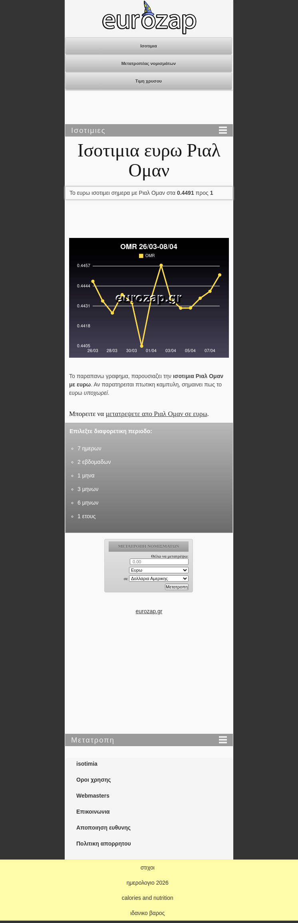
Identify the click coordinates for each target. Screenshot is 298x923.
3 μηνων (87, 489)
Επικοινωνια (93, 811)
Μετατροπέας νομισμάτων (148, 63)
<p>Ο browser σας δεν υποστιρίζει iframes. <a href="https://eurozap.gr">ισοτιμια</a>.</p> (149, 573)
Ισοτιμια (148, 46)
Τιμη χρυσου (148, 81)
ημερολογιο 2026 (148, 882)
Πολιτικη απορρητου (103, 843)
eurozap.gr (149, 611)
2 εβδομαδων (94, 462)
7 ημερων (89, 448)
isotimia (86, 764)
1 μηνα (86, 475)
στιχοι (148, 867)
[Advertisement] (149, 108)
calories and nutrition (147, 898)
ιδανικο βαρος (147, 913)
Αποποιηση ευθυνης (103, 827)
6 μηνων (87, 502)
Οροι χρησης (93, 779)
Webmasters (92, 795)
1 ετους (86, 516)
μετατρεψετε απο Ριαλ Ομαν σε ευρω (156, 414)
